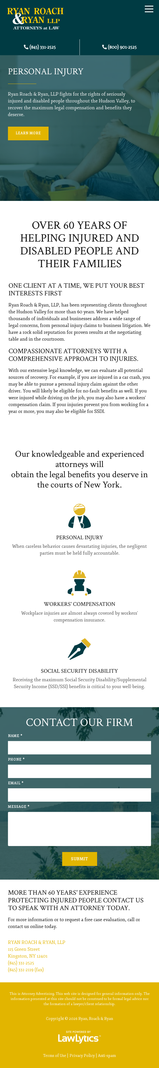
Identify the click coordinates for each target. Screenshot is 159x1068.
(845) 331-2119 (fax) (26, 970)
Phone (16, 760)
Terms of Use (54, 1055)
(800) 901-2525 (122, 47)
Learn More (28, 133)
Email (16, 783)
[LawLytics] (79, 1037)
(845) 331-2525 (43, 47)
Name (15, 736)
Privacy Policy (82, 1055)
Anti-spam (107, 1055)
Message (19, 807)
